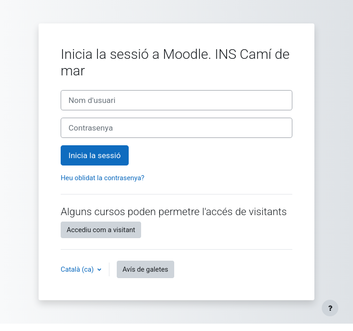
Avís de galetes (145, 269)
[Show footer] (330, 308)
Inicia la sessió (94, 155)
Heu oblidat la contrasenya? (102, 178)
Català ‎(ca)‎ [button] (78, 269)
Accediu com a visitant (101, 230)
